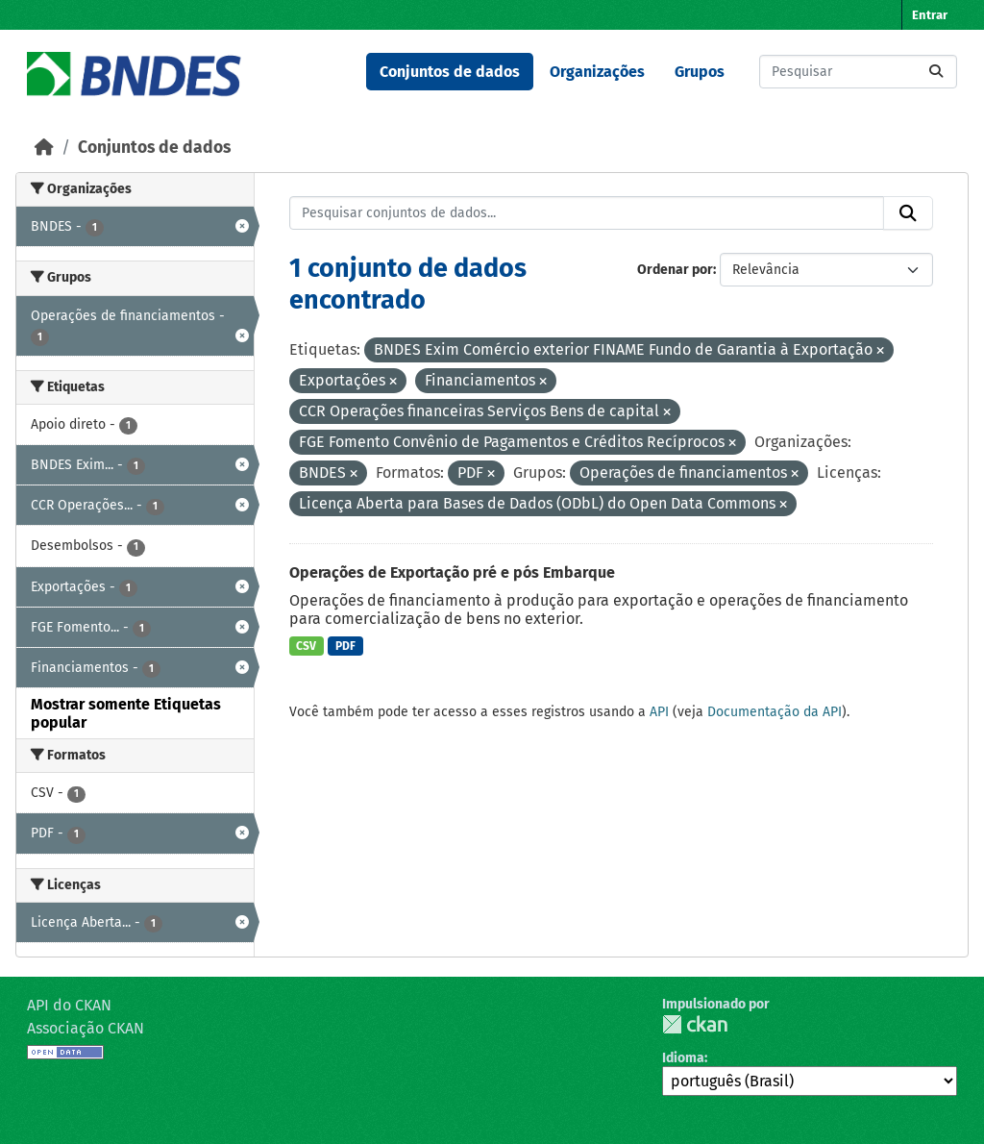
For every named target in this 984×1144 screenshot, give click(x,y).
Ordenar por (675, 269)
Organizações (597, 71)
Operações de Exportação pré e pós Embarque (452, 572)
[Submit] (936, 71)
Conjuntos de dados (450, 71)
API (659, 712)
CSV (306, 646)
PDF (345, 646)
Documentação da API (774, 712)
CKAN (694, 1024)
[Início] (44, 147)
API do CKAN (69, 1005)
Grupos (700, 71)
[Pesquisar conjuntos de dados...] (858, 71)
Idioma (683, 1058)
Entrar (929, 15)
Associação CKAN (85, 1028)
